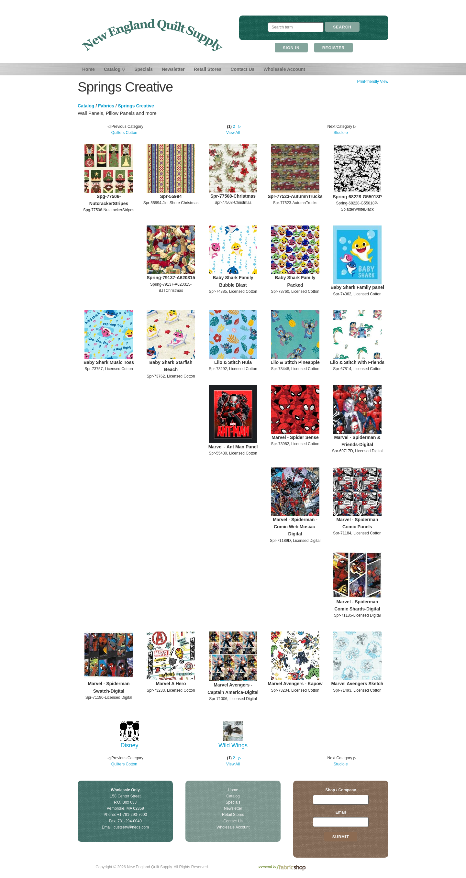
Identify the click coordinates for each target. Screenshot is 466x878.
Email (341, 812)
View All (233, 132)
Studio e (341, 132)
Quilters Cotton (124, 132)
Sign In (291, 48)
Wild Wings (233, 745)
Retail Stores (208, 69)
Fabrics (106, 105)
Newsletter (173, 69)
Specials (143, 69)
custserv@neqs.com (131, 827)
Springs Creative (136, 105)
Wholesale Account (284, 69)
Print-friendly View (372, 81)
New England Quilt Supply (152, 35)
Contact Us (242, 69)
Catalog (86, 105)
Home (88, 69)
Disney (129, 745)
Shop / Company (340, 790)
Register (333, 48)
